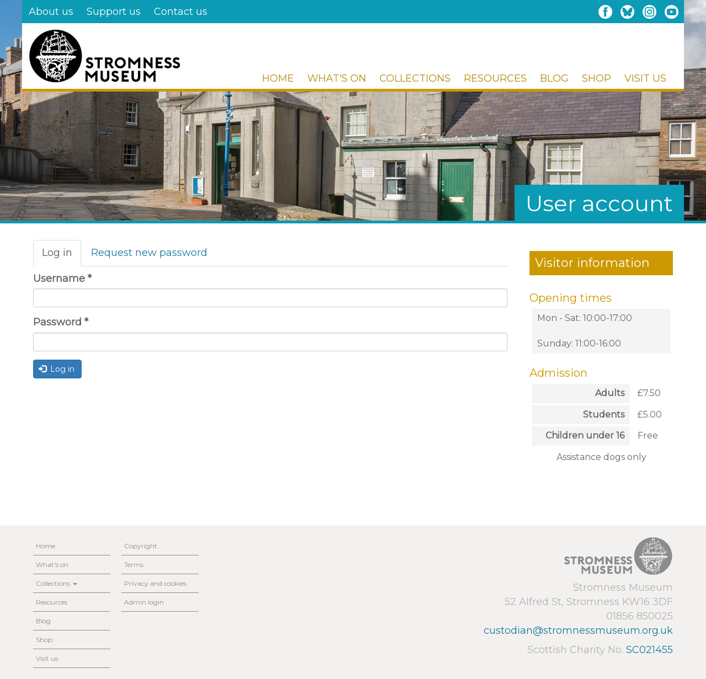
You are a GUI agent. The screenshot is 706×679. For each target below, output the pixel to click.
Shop (596, 78)
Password (60, 322)
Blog (554, 78)
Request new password (149, 253)
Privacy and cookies (155, 583)
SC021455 (649, 650)
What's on (336, 78)
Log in (61, 256)
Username (62, 278)
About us (51, 12)
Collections (415, 78)
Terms (133, 564)
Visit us (645, 78)
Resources (495, 78)
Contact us (180, 12)
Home (278, 78)
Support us (114, 12)
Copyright (140, 546)
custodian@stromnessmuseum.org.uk (578, 630)
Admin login (144, 602)
